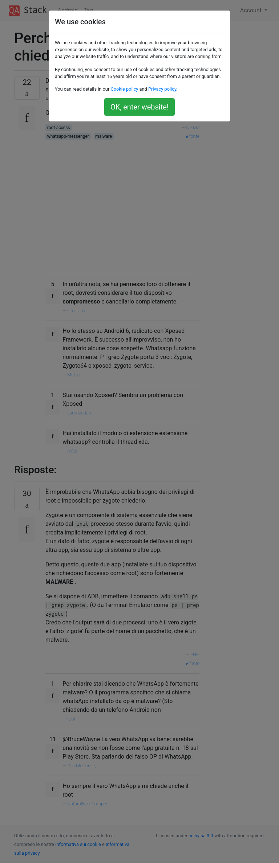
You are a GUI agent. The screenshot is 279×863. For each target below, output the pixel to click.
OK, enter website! (139, 107)
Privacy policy (162, 89)
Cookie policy (124, 89)
